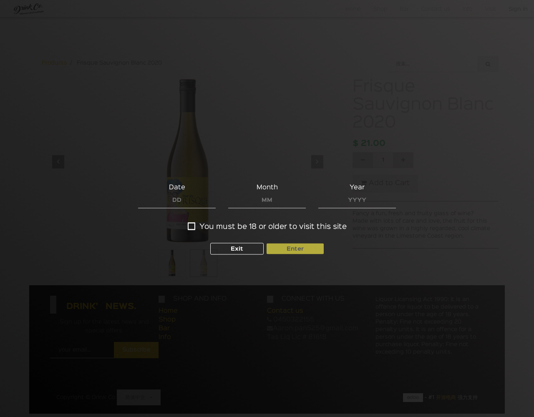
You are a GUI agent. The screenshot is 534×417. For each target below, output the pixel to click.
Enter (295, 248)
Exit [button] (237, 248)
